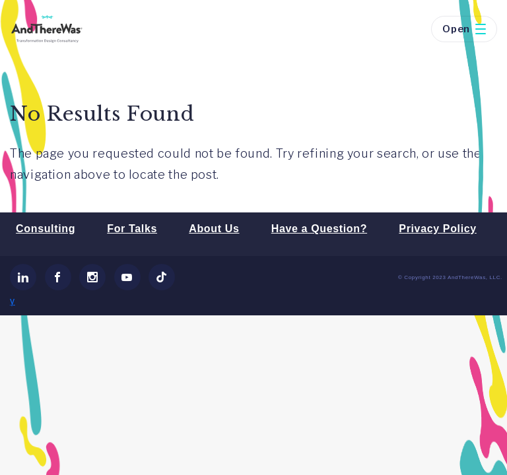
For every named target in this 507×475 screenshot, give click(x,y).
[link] (23, 277)
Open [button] (464, 29)
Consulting (45, 228)
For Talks (132, 228)
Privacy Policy (437, 228)
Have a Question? (319, 228)
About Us (214, 228)
